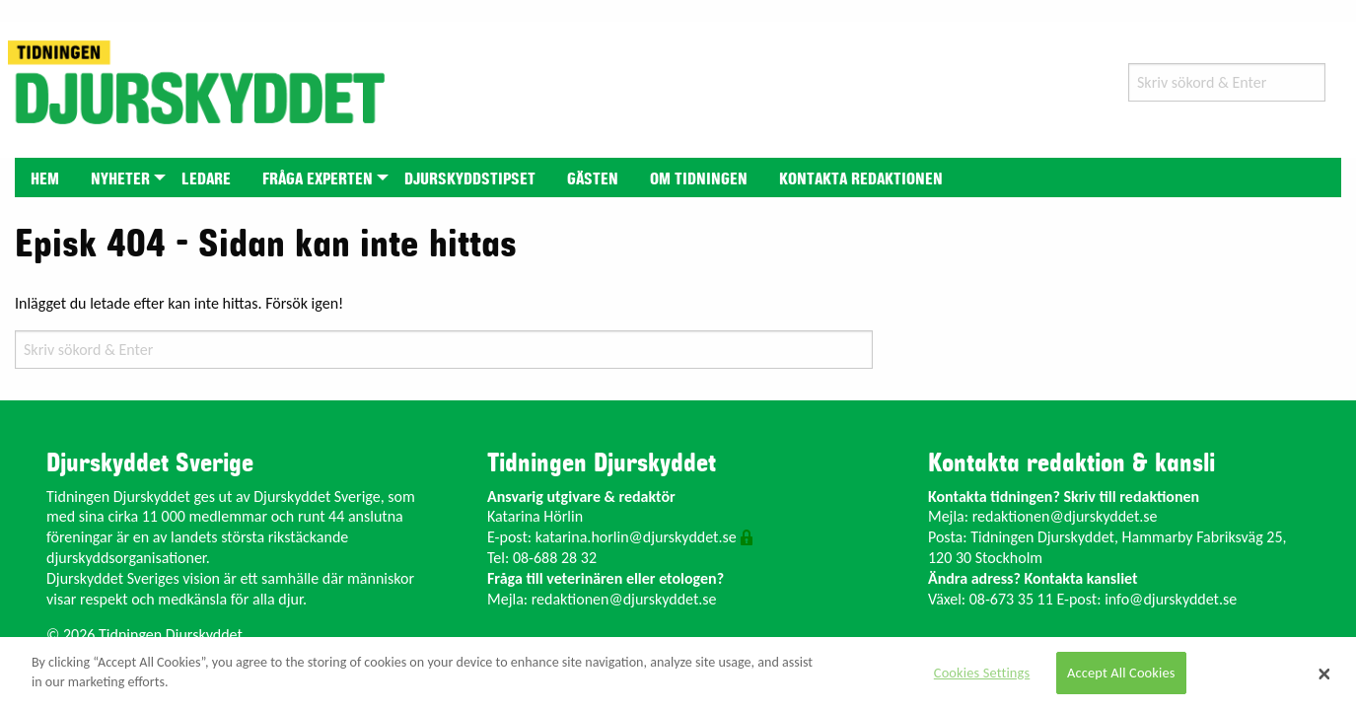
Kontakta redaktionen (861, 179)
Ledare (206, 179)
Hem (45, 179)
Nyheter (120, 179)
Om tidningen (699, 179)
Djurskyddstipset (469, 179)
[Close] (1324, 673)
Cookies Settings (982, 672)
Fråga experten (317, 179)
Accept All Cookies (1121, 672)
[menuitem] (45, 177)
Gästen (592, 179)
